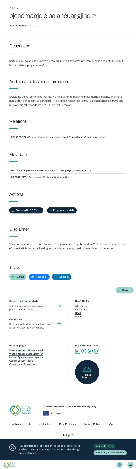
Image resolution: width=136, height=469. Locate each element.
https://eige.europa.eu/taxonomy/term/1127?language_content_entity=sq (54, 170)
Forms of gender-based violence (26, 357)
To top (66, 435)
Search (119, 465)
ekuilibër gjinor (39, 137)
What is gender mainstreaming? (26, 350)
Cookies (126, 290)
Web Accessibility (21, 424)
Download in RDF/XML (28, 210)
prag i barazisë (78, 137)
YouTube (83, 351)
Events (78, 316)
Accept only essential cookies (110, 452)
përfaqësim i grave (96, 137)
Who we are (81, 306)
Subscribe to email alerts (23, 301)
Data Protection (68, 424)
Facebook (90, 351)
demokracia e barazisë (59, 137)
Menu (130, 465)
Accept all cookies (104, 446)
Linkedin (77, 351)
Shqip (33, 25)
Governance (34, 177)
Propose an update (63, 210)
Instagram (96, 351)
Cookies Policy (91, 424)
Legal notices (45, 424)
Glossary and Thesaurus (22, 364)
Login (110, 424)
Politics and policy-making (56, 177)
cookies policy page (62, 446)
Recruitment (81, 309)
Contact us (15, 319)
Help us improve (87, 376)
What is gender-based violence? (26, 353)
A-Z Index (16, 8)
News (78, 312)
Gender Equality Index (21, 360)
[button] (17, 277)
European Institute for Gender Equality (9, 464)
